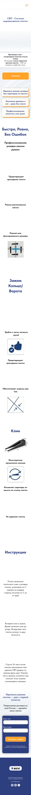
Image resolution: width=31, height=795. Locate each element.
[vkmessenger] (15, 786)
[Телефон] (19, 786)
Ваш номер (7, 727)
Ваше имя (6, 719)
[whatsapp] (12, 786)
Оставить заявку (15, 739)
